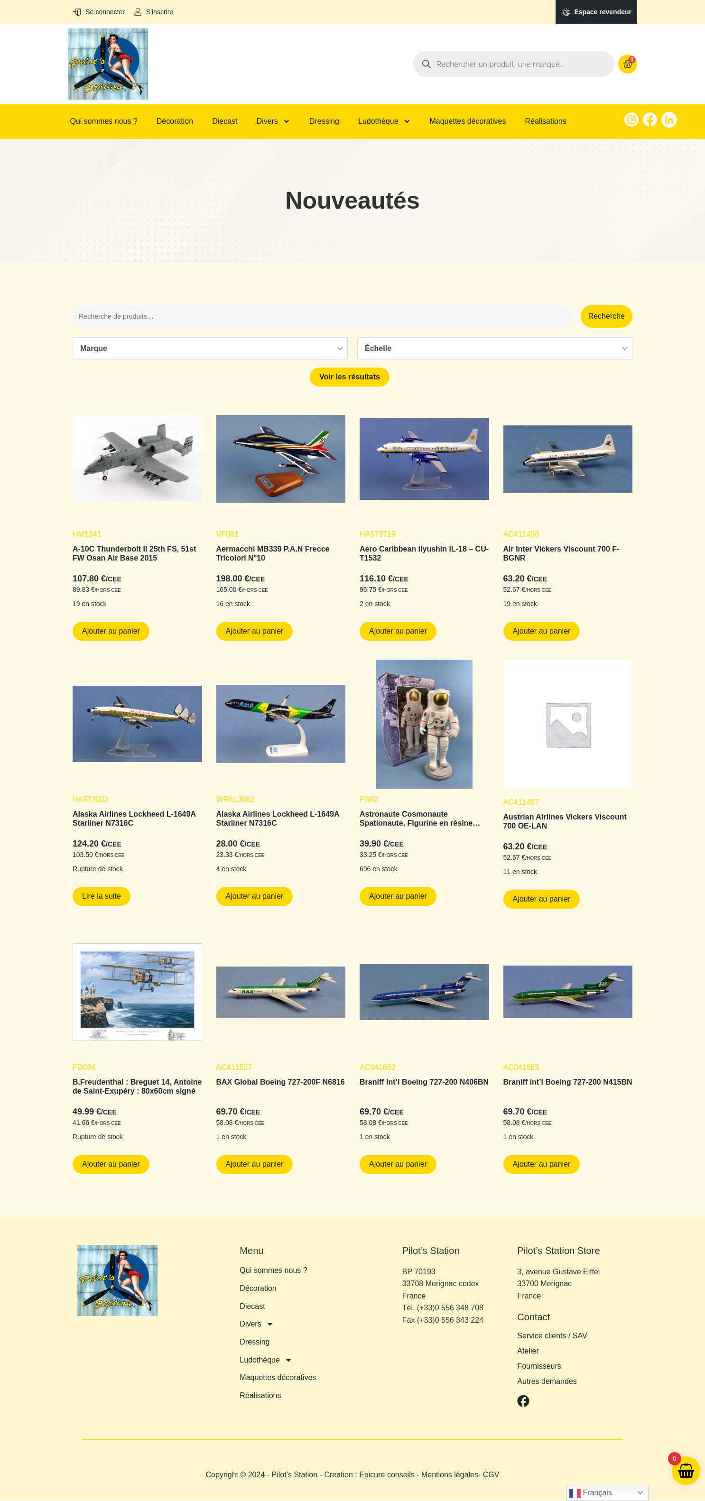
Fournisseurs (539, 1368)
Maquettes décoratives (468, 121)
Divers (273, 121)
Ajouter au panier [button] (111, 632)
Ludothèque (384, 121)
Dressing (324, 121)
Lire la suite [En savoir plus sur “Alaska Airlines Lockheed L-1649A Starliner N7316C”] (101, 897)
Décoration (175, 121)
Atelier (527, 1352)
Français (590, 1493)
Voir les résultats (349, 378)
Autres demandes (546, 1383)
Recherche (606, 317)
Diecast (224, 121)
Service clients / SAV (552, 1337)
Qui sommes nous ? (104, 121)
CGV (491, 1476)
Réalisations (545, 121)
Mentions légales (449, 1476)
